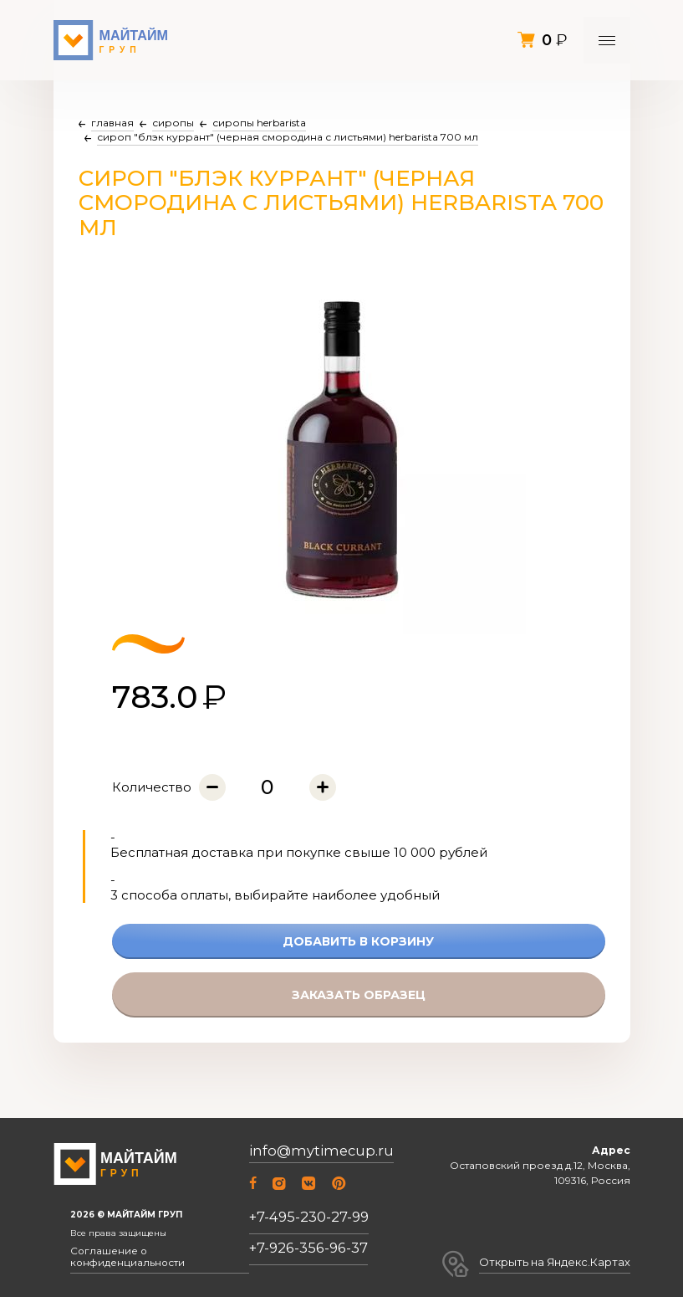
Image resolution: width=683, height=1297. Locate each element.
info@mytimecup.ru (312, 1160)
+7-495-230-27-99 (305, 1223)
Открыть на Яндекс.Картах (561, 1259)
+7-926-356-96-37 (304, 1254)
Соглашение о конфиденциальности (150, 1261)
